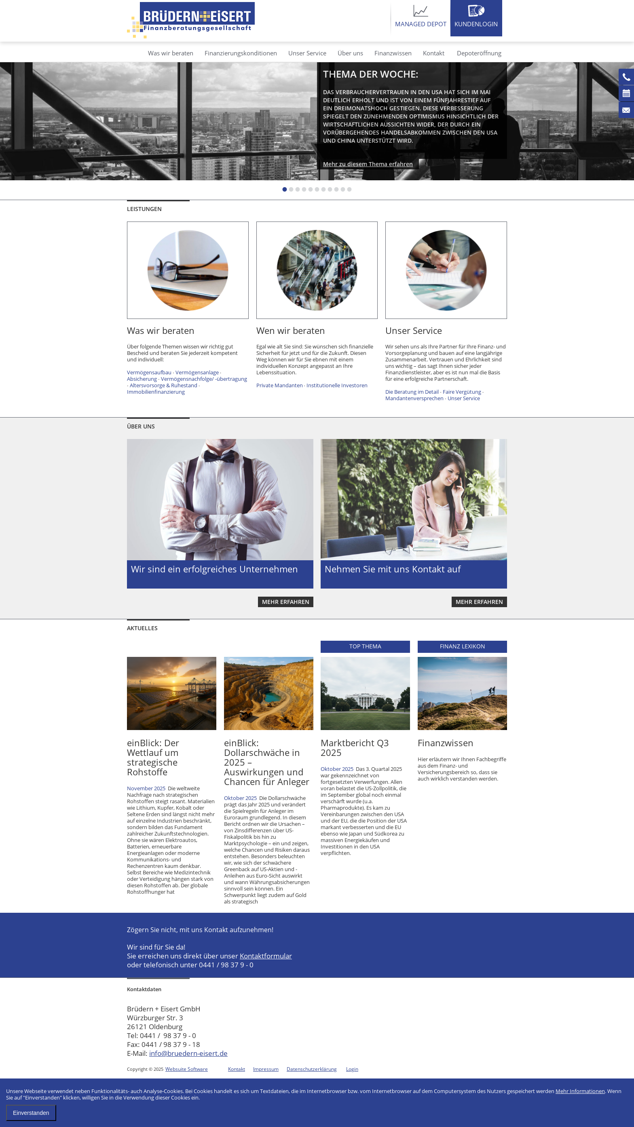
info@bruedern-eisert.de (188, 1053)
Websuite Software (186, 1069)
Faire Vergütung (462, 391)
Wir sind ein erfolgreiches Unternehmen (214, 569)
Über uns (350, 53)
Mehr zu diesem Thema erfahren (368, 164)
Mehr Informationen (580, 1091)
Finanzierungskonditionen (241, 53)
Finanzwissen (393, 53)
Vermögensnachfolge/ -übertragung (204, 378)
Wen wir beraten (290, 330)
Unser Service (307, 53)
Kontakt (433, 53)
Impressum (266, 1069)
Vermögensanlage (197, 372)
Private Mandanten (279, 385)
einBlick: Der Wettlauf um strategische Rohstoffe (153, 757)
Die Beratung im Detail (412, 391)
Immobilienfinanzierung (156, 391)
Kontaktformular (266, 955)
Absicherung (142, 378)
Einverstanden (31, 1113)
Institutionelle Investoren (337, 385)
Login (352, 1069)
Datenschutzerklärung (312, 1069)
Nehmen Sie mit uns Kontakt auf (393, 569)
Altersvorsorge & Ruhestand (163, 385)
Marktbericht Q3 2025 (355, 747)
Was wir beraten (170, 53)
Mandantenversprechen (414, 398)
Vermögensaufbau (149, 372)
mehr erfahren (285, 602)
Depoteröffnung (479, 53)
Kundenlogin (476, 24)
